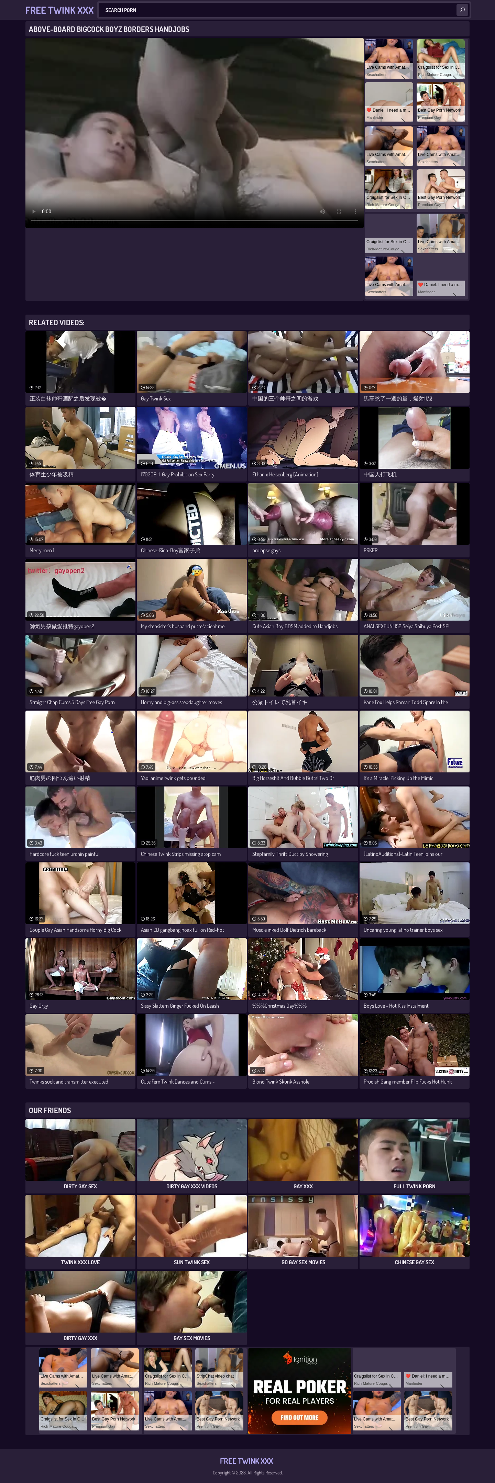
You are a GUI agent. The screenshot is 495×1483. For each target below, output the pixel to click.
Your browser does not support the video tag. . (194, 133)
